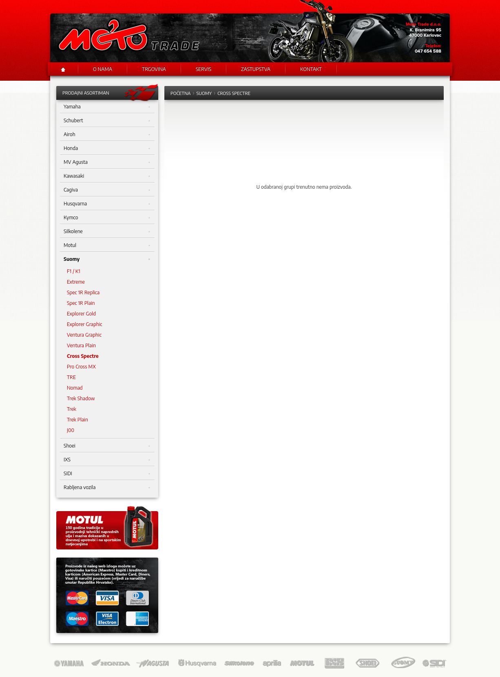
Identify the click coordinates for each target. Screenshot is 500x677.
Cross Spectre (83, 356)
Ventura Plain (81, 345)
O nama (102, 69)
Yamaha (107, 107)
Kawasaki (107, 176)
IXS (107, 460)
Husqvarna (107, 204)
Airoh (107, 134)
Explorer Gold (81, 314)
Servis (203, 69)
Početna (180, 93)
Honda (107, 148)
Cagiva (107, 190)
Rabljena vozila (107, 487)
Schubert (107, 121)
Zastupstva (255, 69)
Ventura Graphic (84, 335)
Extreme (76, 282)
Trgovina (154, 69)
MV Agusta (107, 162)
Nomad (75, 388)
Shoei (107, 446)
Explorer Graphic (84, 324)
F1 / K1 (73, 271)
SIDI (107, 474)
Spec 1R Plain (81, 303)
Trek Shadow (81, 398)
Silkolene (107, 231)
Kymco (107, 218)
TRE (71, 377)
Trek (71, 409)
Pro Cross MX (81, 367)
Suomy (107, 259)
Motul (107, 245)
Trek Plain (77, 420)
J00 (70, 430)
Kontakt (311, 69)
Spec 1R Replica (83, 292)
